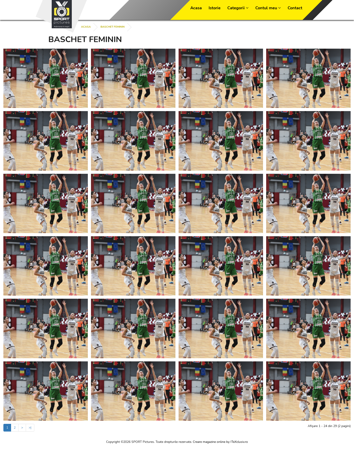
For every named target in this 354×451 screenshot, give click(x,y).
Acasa (196, 8)
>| (30, 427)
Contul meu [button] (268, 8)
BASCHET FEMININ (112, 27)
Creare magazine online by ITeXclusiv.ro (220, 442)
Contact (295, 8)
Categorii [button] (238, 8)
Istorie (215, 8)
